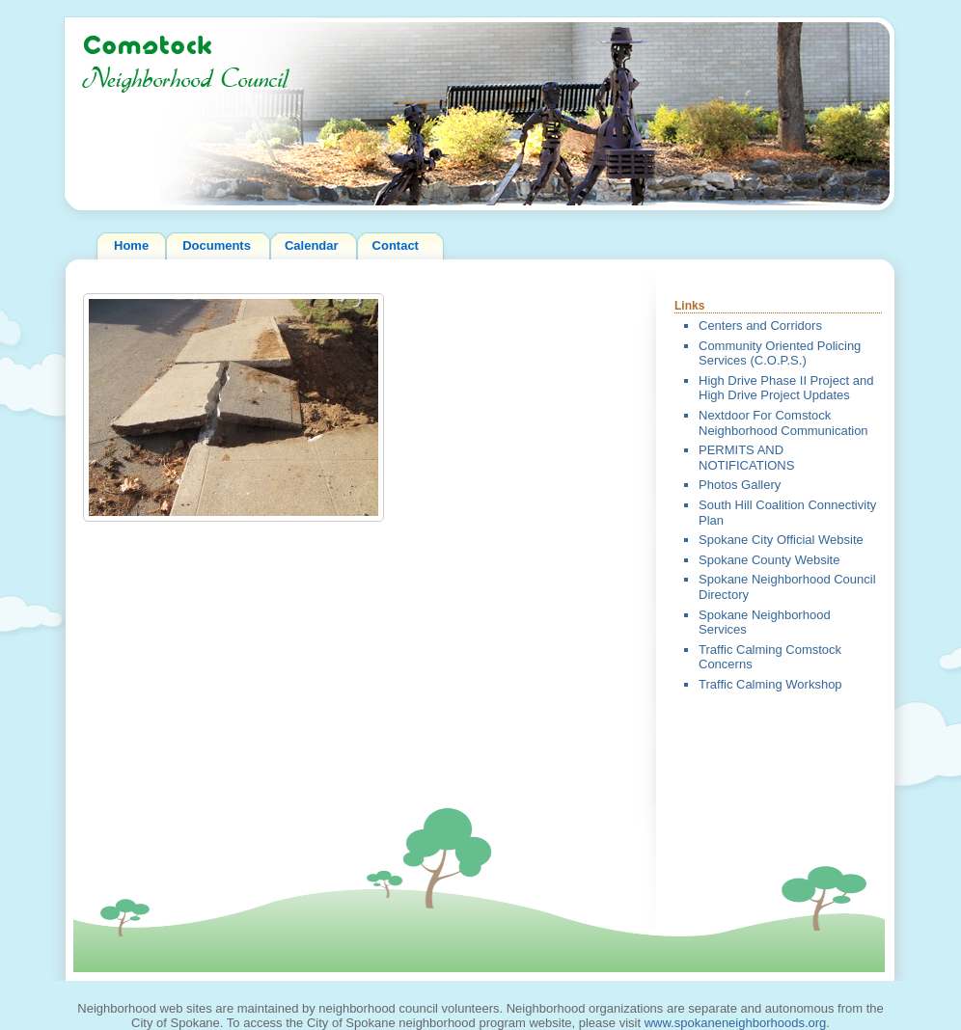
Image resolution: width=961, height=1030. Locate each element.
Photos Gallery (740, 484)
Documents (216, 245)
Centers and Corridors (760, 325)
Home (131, 245)
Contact (395, 245)
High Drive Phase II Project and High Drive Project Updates (786, 388)
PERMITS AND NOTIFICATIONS (746, 458)
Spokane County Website (769, 560)
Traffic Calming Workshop (770, 684)
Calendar (312, 245)
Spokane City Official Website (781, 539)
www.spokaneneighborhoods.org (736, 1023)
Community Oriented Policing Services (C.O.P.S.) (780, 353)
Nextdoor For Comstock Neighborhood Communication (783, 423)
